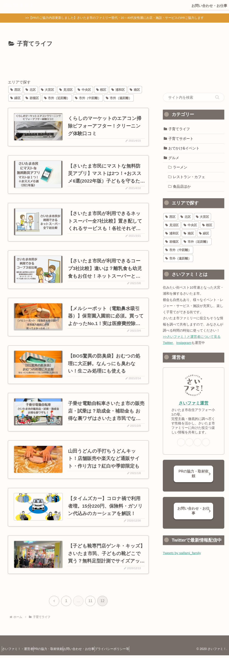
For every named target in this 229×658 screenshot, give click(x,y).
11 (90, 603)
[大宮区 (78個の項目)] (47, 89)
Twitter (168, 343)
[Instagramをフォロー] (197, 442)
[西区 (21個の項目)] (15, 89)
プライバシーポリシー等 (127, 651)
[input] (193, 97)
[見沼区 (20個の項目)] (66, 89)
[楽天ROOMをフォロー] (206, 442)
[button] (217, 97)
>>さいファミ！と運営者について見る (192, 337)
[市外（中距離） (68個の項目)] (88, 98)
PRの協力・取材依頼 (193, 473)
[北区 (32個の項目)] (30, 89)
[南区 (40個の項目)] (135, 89)
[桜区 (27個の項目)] (101, 89)
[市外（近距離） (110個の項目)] (57, 98)
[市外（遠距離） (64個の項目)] (119, 98)
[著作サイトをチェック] (181, 442)
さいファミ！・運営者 (20, 651)
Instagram (183, 343)
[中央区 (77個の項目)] (84, 89)
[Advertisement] (78, 62)
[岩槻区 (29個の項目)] (32, 98)
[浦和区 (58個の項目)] (118, 89)
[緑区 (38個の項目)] (15, 98)
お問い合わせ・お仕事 (193, 511)
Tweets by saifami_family (182, 553)
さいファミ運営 (193, 403)
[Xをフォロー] (189, 442)
